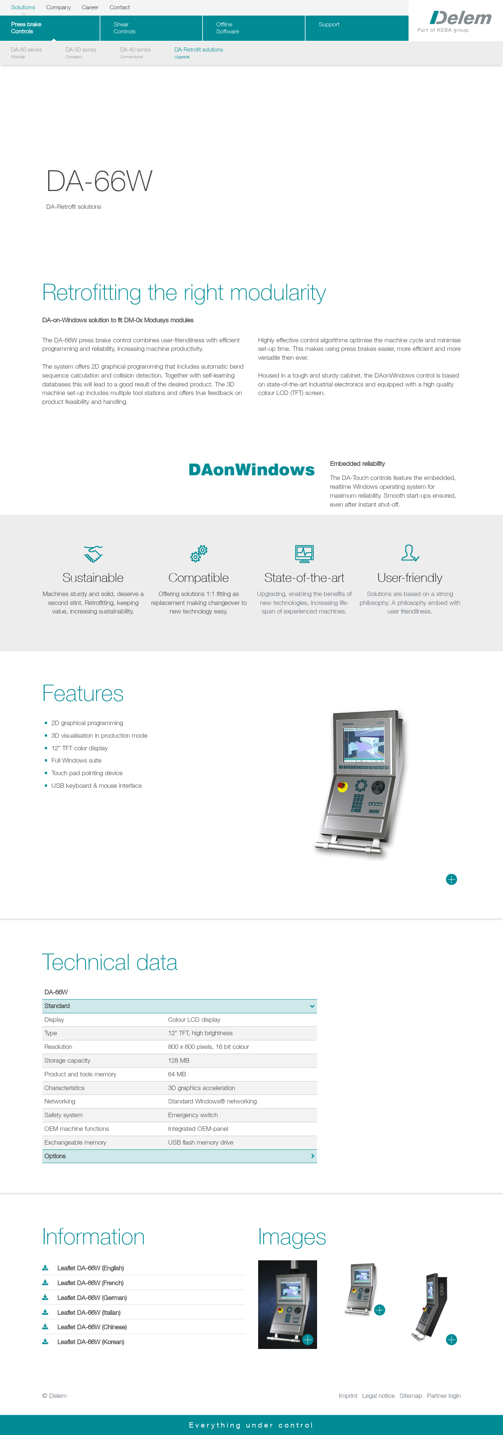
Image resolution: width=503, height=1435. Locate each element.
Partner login (444, 1395)
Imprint (348, 1395)
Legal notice (378, 1395)
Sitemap (411, 1395)
